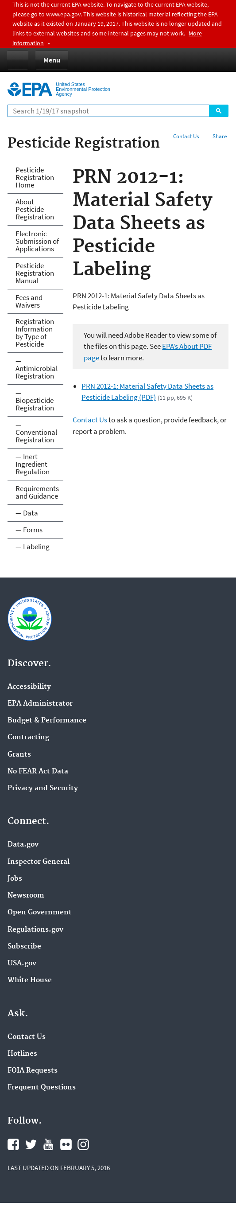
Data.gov (23, 845)
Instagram (83, 1144)
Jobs (15, 879)
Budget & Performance (47, 721)
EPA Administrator (40, 704)
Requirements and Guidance (37, 492)
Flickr (66, 1144)
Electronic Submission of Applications (37, 241)
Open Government (40, 913)
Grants (19, 755)
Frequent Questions (42, 1088)
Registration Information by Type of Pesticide (34, 332)
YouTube (48, 1144)
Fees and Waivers (29, 301)
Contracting (28, 738)
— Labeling (32, 546)
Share (220, 136)
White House (30, 980)
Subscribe (24, 947)
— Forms (29, 530)
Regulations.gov (35, 930)
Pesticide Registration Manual (34, 273)
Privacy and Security (43, 788)
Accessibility (29, 687)
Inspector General (39, 862)
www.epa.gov (63, 14)
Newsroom (26, 896)
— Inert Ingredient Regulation (32, 464)
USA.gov (22, 964)
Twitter (31, 1144)
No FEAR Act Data (38, 772)
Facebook (13, 1144)
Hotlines (22, 1054)
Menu (51, 59)
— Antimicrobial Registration (36, 368)
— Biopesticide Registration (34, 400)
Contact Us (186, 136)
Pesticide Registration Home (34, 177)
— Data (26, 513)
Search (218, 111)
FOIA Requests (33, 1071)
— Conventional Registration (36, 432)
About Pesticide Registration (34, 209)
